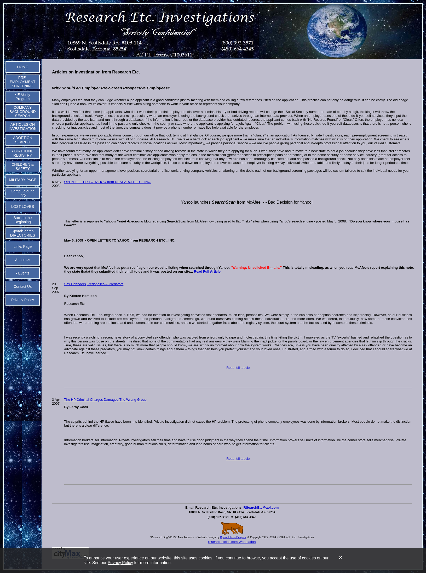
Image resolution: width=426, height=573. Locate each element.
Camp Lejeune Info (22, 193)
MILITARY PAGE (22, 180)
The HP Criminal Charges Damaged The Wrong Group (105, 400)
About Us (22, 260)
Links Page (23, 246)
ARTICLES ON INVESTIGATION (23, 126)
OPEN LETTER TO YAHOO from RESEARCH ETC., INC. (107, 182)
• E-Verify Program (22, 97)
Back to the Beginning (23, 220)
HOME (22, 67)
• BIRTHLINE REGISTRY (22, 153)
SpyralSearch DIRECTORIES (22, 233)
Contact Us (23, 286)
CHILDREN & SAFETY (22, 166)
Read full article (238, 368)
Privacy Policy (120, 562)
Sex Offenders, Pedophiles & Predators (94, 284)
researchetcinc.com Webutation (232, 542)
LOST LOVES (22, 206)
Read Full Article (207, 271)
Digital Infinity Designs (233, 537)
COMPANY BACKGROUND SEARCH (22, 111)
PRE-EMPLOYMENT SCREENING (23, 82)
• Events (23, 273)
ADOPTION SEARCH (22, 140)
